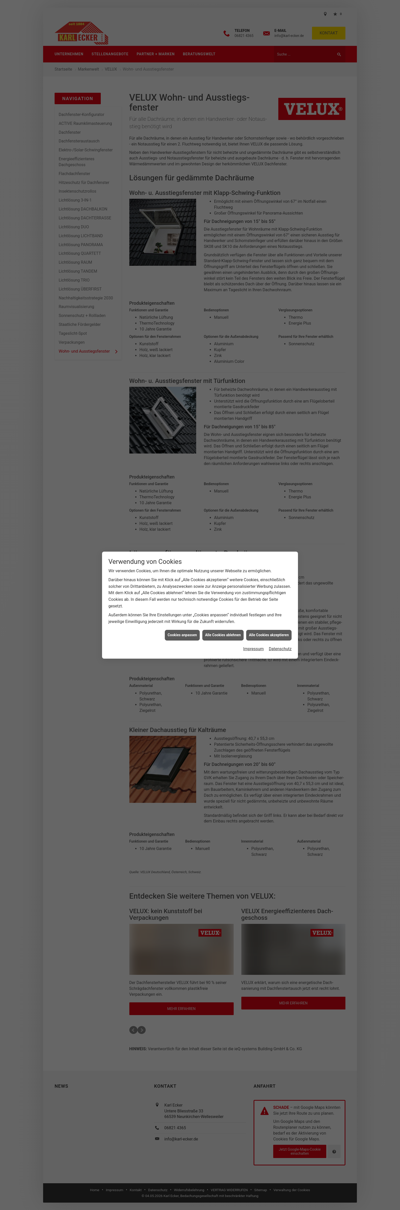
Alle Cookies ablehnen (223, 635)
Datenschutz (280, 648)
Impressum (253, 648)
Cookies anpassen (182, 635)
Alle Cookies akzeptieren (269, 635)
